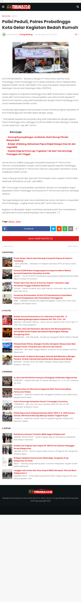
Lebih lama (72, 246)
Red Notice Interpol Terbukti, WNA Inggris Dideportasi (39, 434)
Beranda (6, 16)
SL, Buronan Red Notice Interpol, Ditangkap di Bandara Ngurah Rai (45, 377)
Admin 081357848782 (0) (40, 238)
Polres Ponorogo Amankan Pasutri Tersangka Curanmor (41, 401)
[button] (3, 7)
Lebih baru (8, 246)
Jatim (18, 222)
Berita (14, 16)
